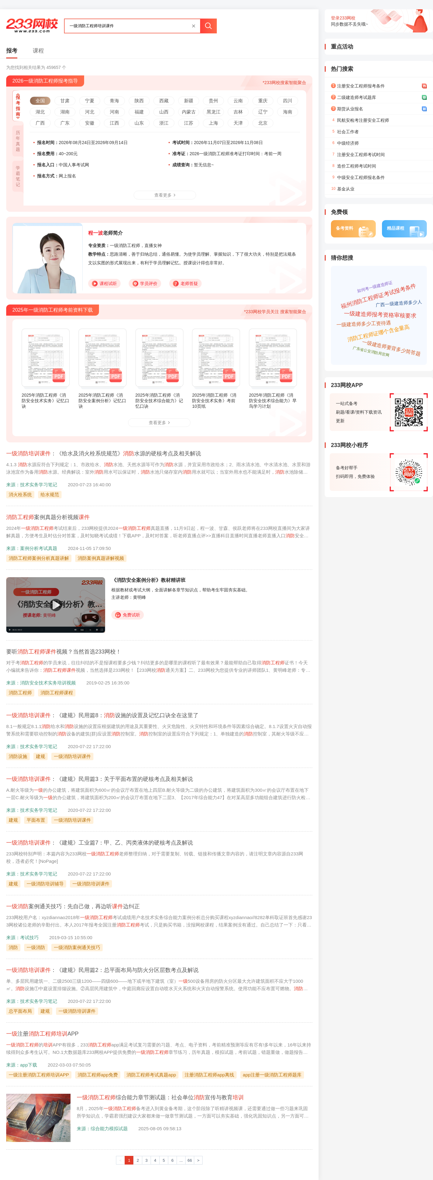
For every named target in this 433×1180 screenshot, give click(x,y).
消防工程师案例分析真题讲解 (39, 558)
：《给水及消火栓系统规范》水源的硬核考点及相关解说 (103, 453)
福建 (139, 111)
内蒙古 (189, 111)
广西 (40, 123)
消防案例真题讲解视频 (101, 558)
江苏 (188, 123)
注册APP (42, 1034)
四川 (287, 100)
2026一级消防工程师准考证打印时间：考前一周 (226, 153)
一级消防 (36, 947)
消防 (13, 947)
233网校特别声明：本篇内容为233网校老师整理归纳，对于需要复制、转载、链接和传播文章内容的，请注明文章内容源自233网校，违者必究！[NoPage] (154, 857)
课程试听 (104, 284)
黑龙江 (214, 111)
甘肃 (65, 100)
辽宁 (263, 111)
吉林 (238, 111)
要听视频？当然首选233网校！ (63, 652)
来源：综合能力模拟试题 (102, 1128)
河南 (114, 111)
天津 (238, 123)
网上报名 (56, 175)
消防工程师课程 (57, 692)
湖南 (65, 111)
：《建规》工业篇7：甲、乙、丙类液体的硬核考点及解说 (99, 843)
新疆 (188, 100)
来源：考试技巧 (22, 937)
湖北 (40, 111)
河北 (89, 111)
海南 (287, 111)
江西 (114, 123)
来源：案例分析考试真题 (31, 548)
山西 (164, 111)
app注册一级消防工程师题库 (272, 1074)
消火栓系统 (20, 494)
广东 (65, 123)
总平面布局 (20, 1011)
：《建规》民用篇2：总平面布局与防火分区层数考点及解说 (102, 970)
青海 (114, 100)
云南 (238, 100)
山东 (139, 123)
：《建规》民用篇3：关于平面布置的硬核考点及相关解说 (99, 779)
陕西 (139, 100)
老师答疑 (185, 284)
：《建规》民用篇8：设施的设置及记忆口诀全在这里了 (102, 715)
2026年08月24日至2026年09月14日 (82, 142)
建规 (40, 756)
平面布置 (36, 820)
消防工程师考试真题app (151, 1074)
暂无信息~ (193, 164)
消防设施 (18, 756)
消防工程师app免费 (98, 1074)
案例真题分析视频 (48, 517)
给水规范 (50, 494)
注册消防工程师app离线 (209, 1074)
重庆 (263, 100)
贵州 (213, 100)
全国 (40, 100)
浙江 (164, 123)
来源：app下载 (21, 1064)
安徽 (89, 123)
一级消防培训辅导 (45, 883)
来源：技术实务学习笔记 (31, 484)
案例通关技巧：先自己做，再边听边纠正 (73, 906)
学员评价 (144, 284)
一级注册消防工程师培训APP (39, 1074)
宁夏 (89, 100)
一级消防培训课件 (72, 756)
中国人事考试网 (63, 164)
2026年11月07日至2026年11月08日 (217, 142)
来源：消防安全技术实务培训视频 (41, 682)
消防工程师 (20, 692)
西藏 (164, 100)
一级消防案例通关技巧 (77, 947)
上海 (213, 123)
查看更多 (164, 195)
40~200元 (57, 153)
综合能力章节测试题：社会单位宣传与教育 (160, 1097)
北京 (263, 123)
